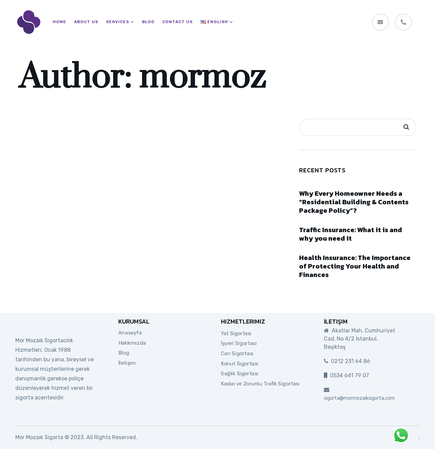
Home (59, 22)
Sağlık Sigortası (239, 373)
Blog (148, 22)
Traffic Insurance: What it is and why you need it (350, 234)
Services (117, 22)
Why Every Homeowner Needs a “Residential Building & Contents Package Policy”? (353, 201)
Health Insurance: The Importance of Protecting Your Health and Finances (355, 266)
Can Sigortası (237, 353)
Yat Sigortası (236, 333)
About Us (86, 22)
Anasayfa (130, 333)
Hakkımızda (132, 343)
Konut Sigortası (239, 363)
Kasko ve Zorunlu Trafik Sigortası (260, 384)
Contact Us (177, 22)
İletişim (127, 363)
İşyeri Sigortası (239, 343)
